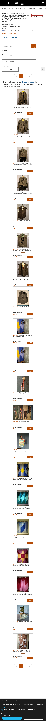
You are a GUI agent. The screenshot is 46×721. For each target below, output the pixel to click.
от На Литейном (7, 24)
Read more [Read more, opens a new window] (3, 707)
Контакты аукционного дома (11, 26)
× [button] (44, 700)
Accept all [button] (12, 718)
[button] (23, 715)
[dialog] (23, 710)
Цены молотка (28, 82)
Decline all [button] (34, 718)
